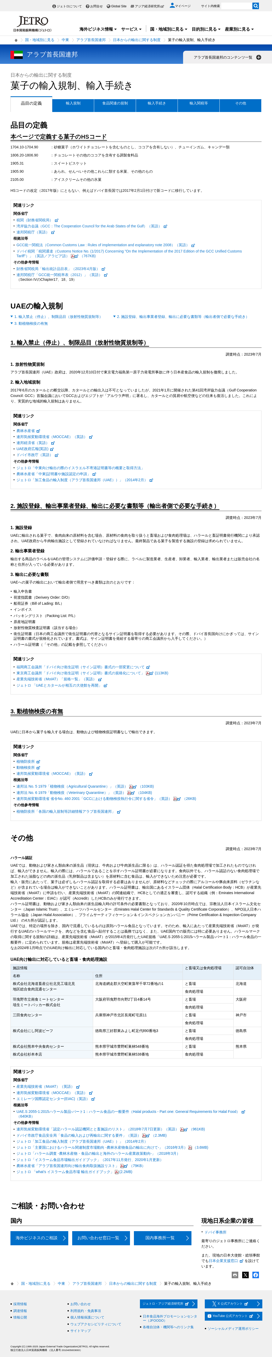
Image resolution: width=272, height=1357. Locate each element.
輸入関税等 (199, 103)
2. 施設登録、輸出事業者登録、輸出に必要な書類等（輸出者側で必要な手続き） (183, 317)
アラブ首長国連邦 (91, 40)
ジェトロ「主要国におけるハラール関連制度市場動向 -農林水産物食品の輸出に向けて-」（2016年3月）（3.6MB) (112, 1147)
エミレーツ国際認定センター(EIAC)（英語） (55, 1099)
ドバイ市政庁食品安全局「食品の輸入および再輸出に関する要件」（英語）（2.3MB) (91, 1135)
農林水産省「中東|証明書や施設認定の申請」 (56, 474)
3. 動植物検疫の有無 (31, 323)
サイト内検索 (210, 6)
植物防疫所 (28, 761)
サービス (131, 29)
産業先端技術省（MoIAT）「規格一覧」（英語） (59, 679)
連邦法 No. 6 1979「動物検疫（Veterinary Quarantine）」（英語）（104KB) (84, 792)
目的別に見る (206, 29)
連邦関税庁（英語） (35, 232)
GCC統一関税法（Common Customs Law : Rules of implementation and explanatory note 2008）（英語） (105, 245)
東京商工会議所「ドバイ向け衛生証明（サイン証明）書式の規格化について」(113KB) (92, 673)
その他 (240, 103)
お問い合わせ (80, 1304)
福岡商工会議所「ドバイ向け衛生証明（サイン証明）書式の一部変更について (83, 667)
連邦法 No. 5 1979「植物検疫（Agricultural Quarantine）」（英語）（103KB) (85, 786)
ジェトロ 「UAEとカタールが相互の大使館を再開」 (62, 685)
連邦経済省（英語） (35, 443)
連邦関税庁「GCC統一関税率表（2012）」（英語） (62, 275)
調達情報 (20, 1311)
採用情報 (20, 1304)
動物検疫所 (28, 767)
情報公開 (20, 1317)
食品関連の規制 (115, 103)
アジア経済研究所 (149, 6)
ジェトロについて (69, 6)
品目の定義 (26, 103)
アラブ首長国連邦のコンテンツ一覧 (228, 57)
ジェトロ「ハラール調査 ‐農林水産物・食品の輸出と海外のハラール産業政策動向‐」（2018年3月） (98, 1153)
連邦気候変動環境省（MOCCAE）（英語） (54, 437)
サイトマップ (80, 1331)
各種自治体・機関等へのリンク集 (168, 1327)
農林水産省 (28, 431)
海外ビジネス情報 (98, 29)
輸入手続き (157, 103)
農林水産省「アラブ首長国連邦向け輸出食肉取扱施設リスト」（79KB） (80, 1166)
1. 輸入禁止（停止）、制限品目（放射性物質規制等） (58, 317)
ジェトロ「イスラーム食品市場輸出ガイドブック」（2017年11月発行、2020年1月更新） (89, 1160)
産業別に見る (239, 29)
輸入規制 (73, 103)
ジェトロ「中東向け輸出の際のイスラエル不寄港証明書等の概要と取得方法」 (80, 468)
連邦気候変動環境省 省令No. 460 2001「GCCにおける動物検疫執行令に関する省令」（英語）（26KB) (106, 799)
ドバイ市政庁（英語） (37, 455)
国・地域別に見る (169, 29)
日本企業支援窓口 (226, 1261)
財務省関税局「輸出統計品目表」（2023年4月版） (61, 269)
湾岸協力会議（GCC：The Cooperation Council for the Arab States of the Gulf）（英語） (92, 226)
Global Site (119, 6)
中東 (65, 40)
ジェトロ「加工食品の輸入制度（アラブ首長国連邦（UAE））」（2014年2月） (85, 480)
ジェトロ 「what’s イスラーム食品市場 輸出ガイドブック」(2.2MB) (74, 1172)
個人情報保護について (87, 1317)
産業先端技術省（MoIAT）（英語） (48, 1086)
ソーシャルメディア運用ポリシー (233, 1329)
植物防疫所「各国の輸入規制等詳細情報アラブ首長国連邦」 (68, 811)
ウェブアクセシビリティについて (95, 1324)
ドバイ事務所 (215, 1232)
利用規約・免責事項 (85, 1311)
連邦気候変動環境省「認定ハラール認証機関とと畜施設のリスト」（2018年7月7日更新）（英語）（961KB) (110, 1129)
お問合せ (96, 6)
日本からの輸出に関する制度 (137, 40)
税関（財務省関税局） (37, 220)
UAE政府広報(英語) (35, 449)
